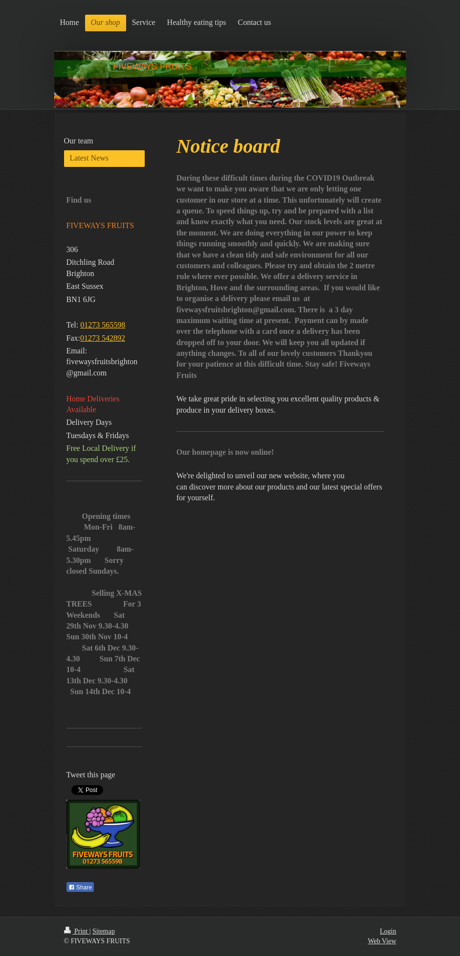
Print (76, 931)
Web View (382, 941)
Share (80, 887)
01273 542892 (102, 338)
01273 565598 (102, 325)
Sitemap (103, 931)
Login (388, 931)
